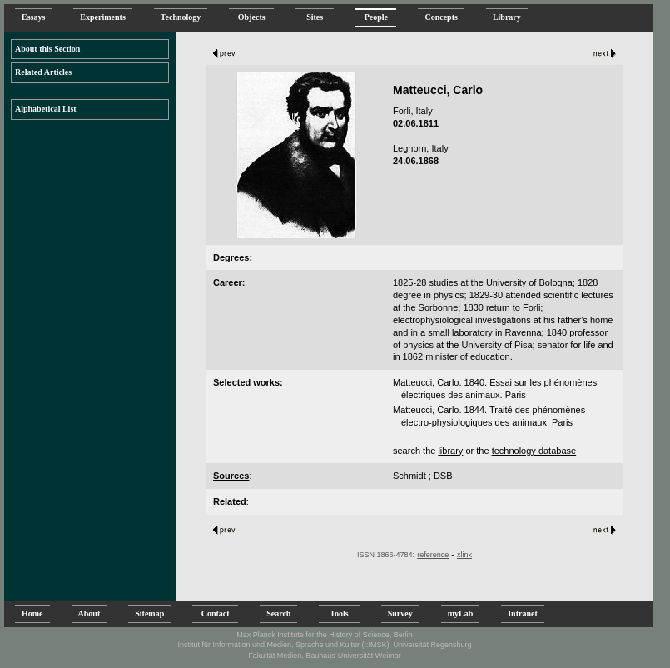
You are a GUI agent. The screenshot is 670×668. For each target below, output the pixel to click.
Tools (338, 613)
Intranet (523, 613)
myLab (461, 613)
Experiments (102, 17)
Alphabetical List (46, 108)
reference (433, 555)
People (376, 17)
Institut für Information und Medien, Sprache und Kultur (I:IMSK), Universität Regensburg (324, 645)
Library (507, 17)
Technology (181, 17)
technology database (534, 451)
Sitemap (149, 613)
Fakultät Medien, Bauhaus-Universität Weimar (324, 655)
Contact (215, 613)
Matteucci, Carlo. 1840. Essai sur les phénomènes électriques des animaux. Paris (495, 388)
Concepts (440, 17)
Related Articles (43, 72)
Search (278, 613)
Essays (33, 17)
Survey (400, 613)
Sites (314, 17)
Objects (251, 17)
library (450, 451)
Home (32, 613)
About (89, 613)
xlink (464, 555)
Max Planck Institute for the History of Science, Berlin (324, 635)
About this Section (47, 48)
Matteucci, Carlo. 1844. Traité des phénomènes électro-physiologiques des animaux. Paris (489, 416)
